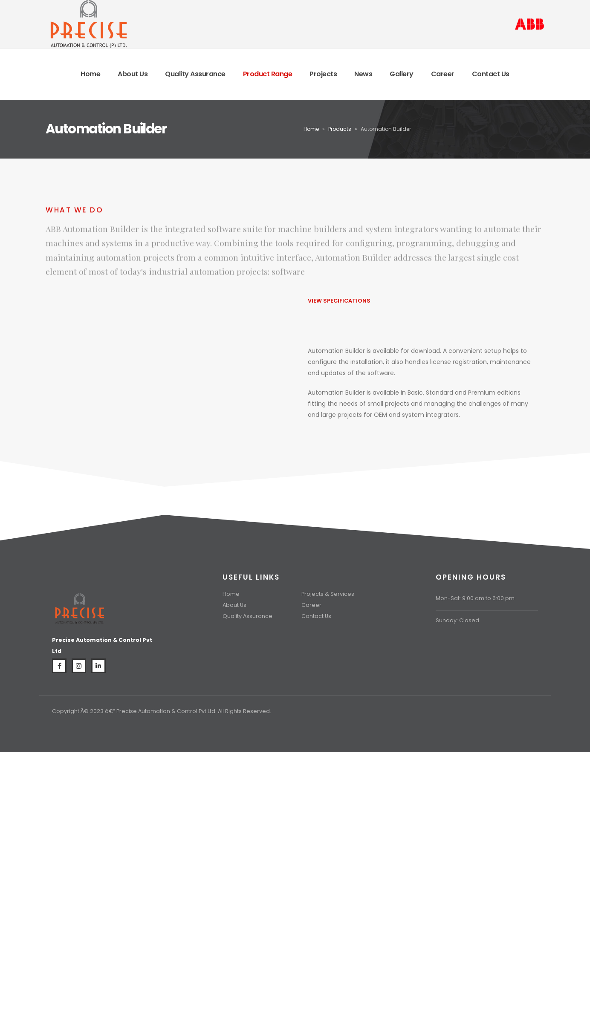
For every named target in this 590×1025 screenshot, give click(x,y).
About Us (133, 74)
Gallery (402, 74)
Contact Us (490, 74)
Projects (323, 74)
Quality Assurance (195, 74)
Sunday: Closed (457, 620)
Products (339, 129)
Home (90, 74)
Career (442, 74)
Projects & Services (327, 594)
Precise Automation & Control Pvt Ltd (165, 711)
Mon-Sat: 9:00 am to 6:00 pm (475, 598)
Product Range (267, 74)
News (363, 74)
